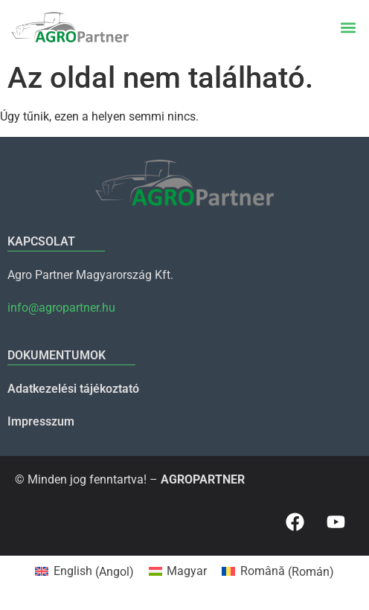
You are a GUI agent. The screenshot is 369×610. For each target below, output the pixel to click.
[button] (348, 27)
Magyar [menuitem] (187, 571)
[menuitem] (84, 572)
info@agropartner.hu (61, 308)
